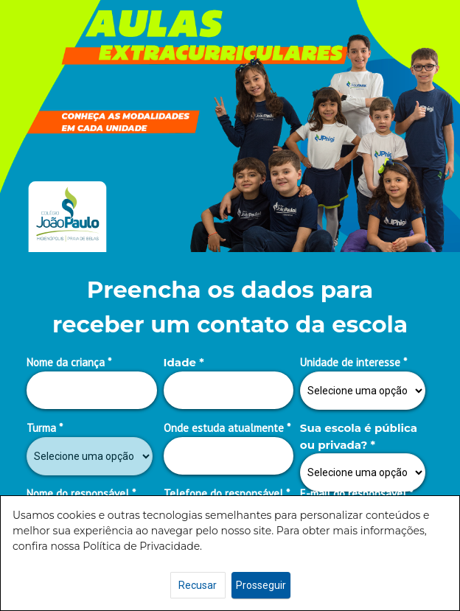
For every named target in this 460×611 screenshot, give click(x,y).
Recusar (197, 585)
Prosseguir (261, 585)
